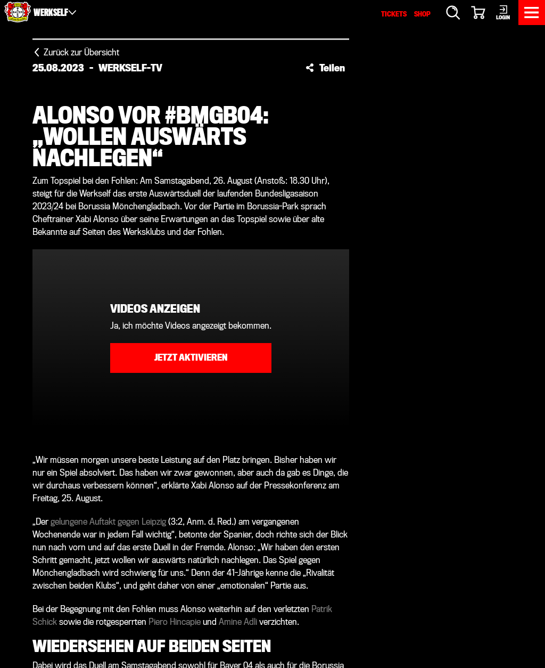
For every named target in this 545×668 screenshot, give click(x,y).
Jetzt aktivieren (190, 358)
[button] (325, 67)
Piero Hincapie (174, 622)
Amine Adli (238, 622)
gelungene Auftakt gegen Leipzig (108, 522)
